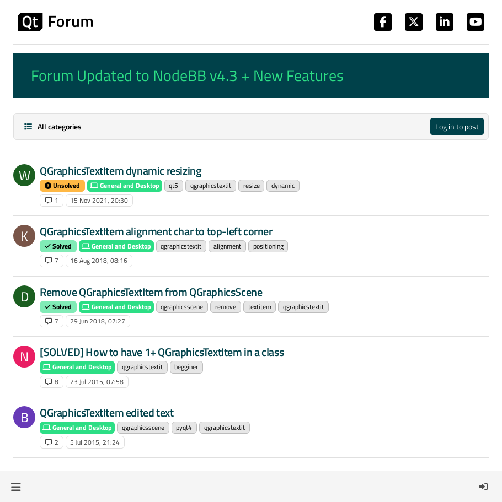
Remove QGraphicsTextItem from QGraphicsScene (151, 291)
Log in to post (457, 126)
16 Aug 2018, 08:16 (98, 260)
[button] (15, 487)
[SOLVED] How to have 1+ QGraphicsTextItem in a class (162, 351)
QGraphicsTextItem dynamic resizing (120, 170)
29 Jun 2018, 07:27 (97, 321)
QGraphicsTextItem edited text (106, 412)
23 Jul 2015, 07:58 (97, 381)
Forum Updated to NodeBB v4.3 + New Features (187, 75)
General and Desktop (124, 185)
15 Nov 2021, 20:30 (99, 200)
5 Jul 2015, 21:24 (95, 442)
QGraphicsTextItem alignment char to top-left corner (156, 231)
